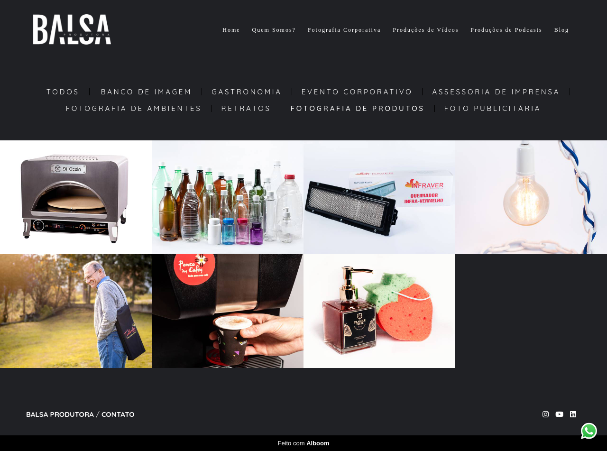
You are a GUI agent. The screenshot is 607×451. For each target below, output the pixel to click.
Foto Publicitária (493, 108)
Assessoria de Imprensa (496, 91)
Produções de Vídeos (426, 30)
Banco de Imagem (147, 91)
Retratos (246, 108)
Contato (118, 414)
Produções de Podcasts (506, 30)
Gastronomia (247, 91)
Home (231, 30)
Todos (63, 91)
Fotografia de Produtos (358, 108)
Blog (561, 30)
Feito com (303, 443)
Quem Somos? (274, 30)
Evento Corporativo (357, 91)
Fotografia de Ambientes (134, 108)
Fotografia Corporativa (344, 30)
